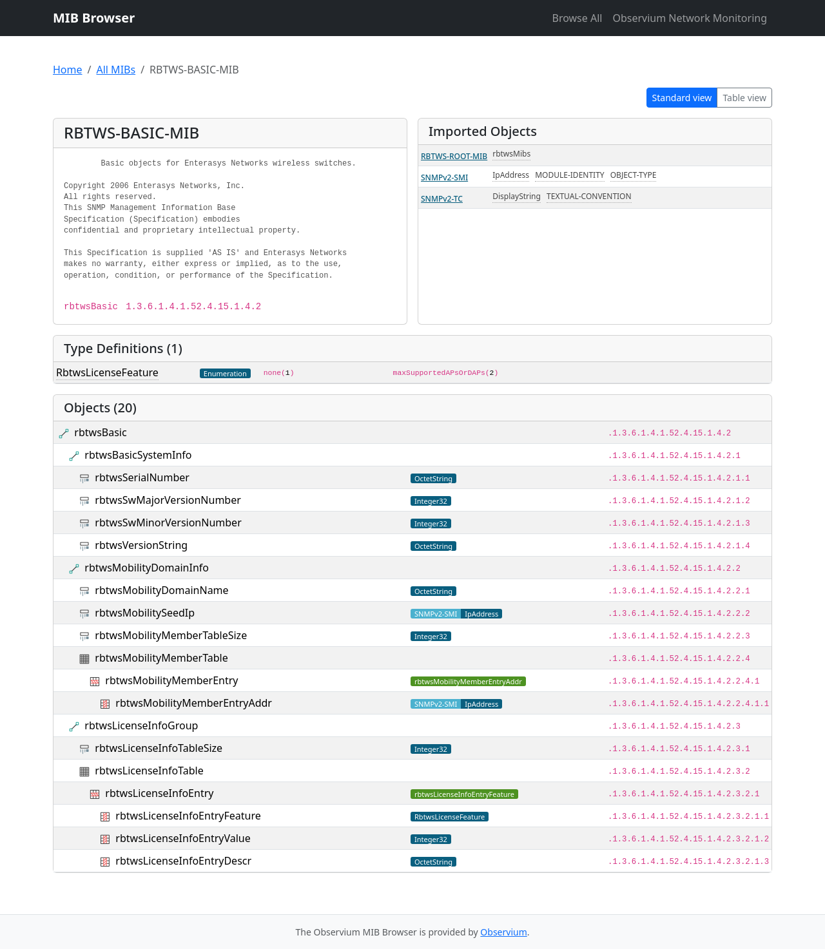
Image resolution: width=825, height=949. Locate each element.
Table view (744, 97)
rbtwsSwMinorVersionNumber (168, 522)
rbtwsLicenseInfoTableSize (158, 748)
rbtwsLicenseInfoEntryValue (182, 838)
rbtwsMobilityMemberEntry (171, 680)
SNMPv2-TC (442, 198)
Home (67, 69)
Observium (503, 932)
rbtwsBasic (100, 432)
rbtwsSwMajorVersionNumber (167, 500)
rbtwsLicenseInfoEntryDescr (183, 861)
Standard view (682, 97)
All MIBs (115, 69)
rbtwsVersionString (141, 545)
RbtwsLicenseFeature (107, 372)
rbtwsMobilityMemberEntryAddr (193, 703)
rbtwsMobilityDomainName (161, 590)
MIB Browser (94, 17)
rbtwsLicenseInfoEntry (159, 793)
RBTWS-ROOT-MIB (454, 156)
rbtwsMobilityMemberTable (161, 658)
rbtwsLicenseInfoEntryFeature (187, 816)
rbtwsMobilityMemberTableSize (171, 635)
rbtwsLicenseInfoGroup (141, 725)
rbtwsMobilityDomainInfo (146, 568)
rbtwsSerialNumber (142, 477)
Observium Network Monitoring (689, 18)
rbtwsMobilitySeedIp (145, 613)
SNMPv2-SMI (444, 177)
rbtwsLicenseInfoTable (149, 770)
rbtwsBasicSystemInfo (137, 455)
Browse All (577, 18)
